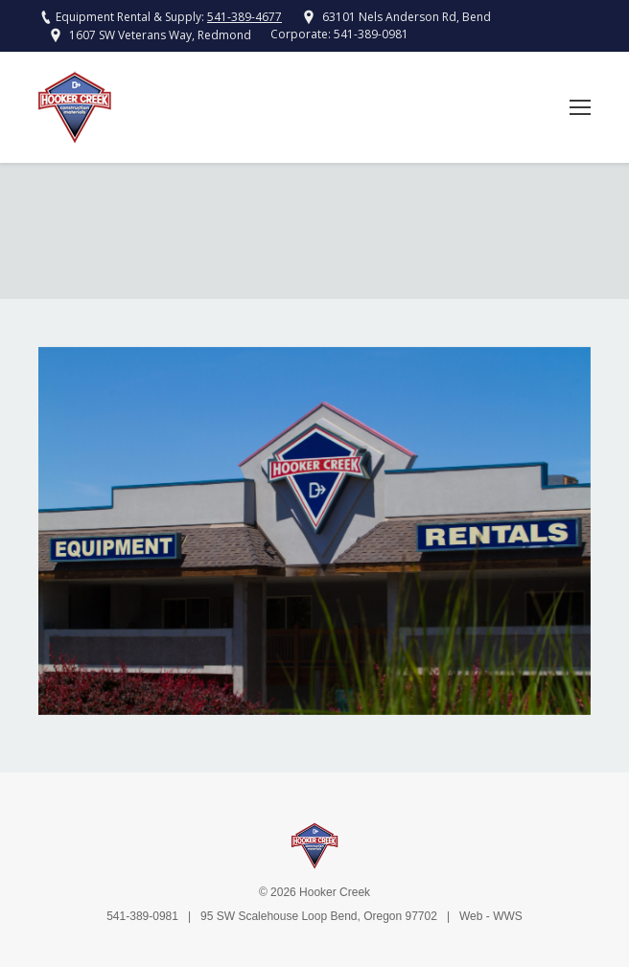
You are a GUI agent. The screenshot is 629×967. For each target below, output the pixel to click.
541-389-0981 (371, 34)
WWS (508, 916)
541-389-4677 (244, 17)
